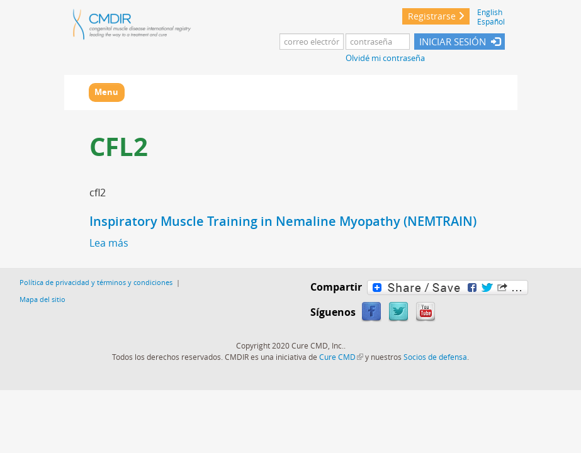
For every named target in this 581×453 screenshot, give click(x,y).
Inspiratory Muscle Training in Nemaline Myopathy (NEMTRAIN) (283, 221)
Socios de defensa (435, 357)
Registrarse (432, 16)
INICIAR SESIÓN (452, 41)
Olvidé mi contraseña (385, 58)
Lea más (108, 243)
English (489, 12)
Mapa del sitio (42, 299)
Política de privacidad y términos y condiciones (96, 282)
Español (491, 21)
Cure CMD (341, 357)
